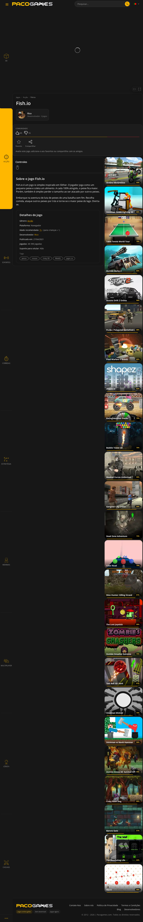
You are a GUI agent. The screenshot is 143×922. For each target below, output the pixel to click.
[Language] (136, 4)
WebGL (58, 258)
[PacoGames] (34, 906)
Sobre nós (89, 905)
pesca (24, 258)
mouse (34, 258)
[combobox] (102, 4)
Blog (119, 909)
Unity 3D (46, 258)
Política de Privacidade (107, 905)
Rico (36, 234)
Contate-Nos (75, 905)
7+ (41, 230)
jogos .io (69, 258)
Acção (30, 221)
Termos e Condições (130, 905)
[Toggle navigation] (7, 5)
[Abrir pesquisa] (127, 4)
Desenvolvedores (132, 909)
